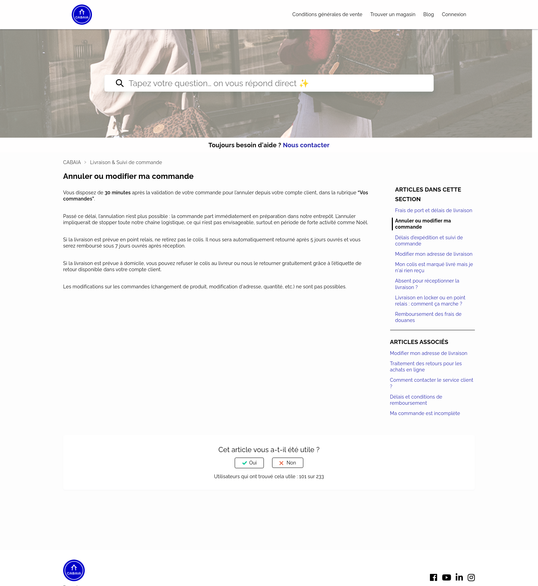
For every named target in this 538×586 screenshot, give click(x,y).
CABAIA (72, 162)
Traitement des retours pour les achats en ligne (426, 366)
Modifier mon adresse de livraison (434, 254)
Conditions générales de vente (327, 14)
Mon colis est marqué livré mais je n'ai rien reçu (434, 267)
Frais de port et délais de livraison (433, 210)
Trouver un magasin (393, 14)
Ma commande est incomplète (425, 413)
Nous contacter (306, 145)
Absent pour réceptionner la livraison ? (427, 284)
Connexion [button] (454, 14)
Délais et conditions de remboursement (416, 400)
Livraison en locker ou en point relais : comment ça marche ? (430, 301)
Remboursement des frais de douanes (428, 317)
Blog (428, 14)
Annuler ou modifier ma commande (423, 224)
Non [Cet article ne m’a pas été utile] (291, 463)
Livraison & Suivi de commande (126, 162)
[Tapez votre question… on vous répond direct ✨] (269, 83)
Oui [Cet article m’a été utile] (253, 463)
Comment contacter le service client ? (431, 383)
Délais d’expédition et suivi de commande (429, 240)
